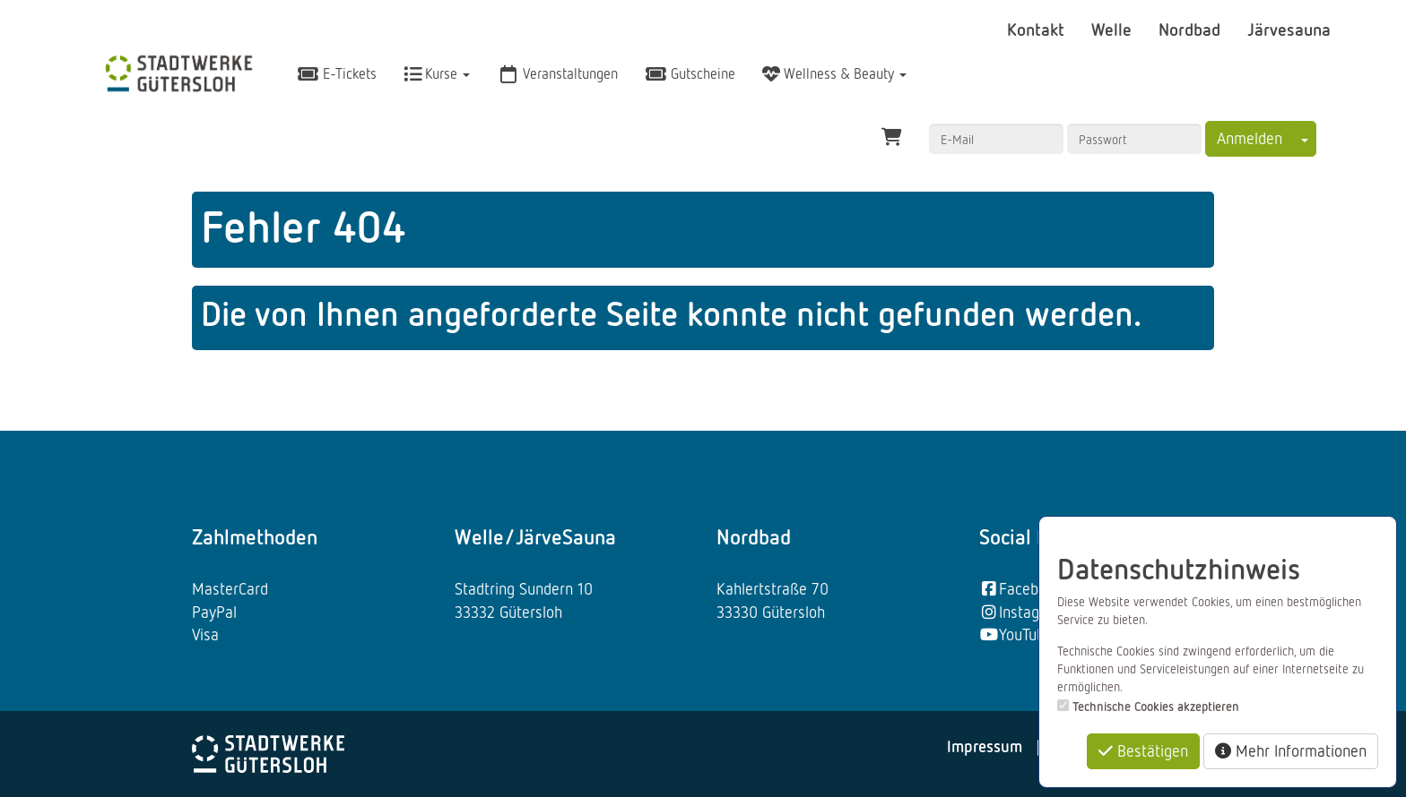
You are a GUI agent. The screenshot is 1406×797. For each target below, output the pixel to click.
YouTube (1016, 634)
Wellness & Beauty (834, 73)
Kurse (437, 73)
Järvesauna (1289, 28)
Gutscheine (690, 73)
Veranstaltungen (557, 73)
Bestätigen (1143, 750)
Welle (1113, 28)
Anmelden (1249, 138)
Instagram (1022, 611)
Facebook (1021, 588)
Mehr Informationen (1291, 750)
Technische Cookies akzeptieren (1155, 706)
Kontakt (1038, 28)
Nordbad (1192, 28)
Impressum (984, 746)
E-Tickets (337, 73)
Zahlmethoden (254, 536)
